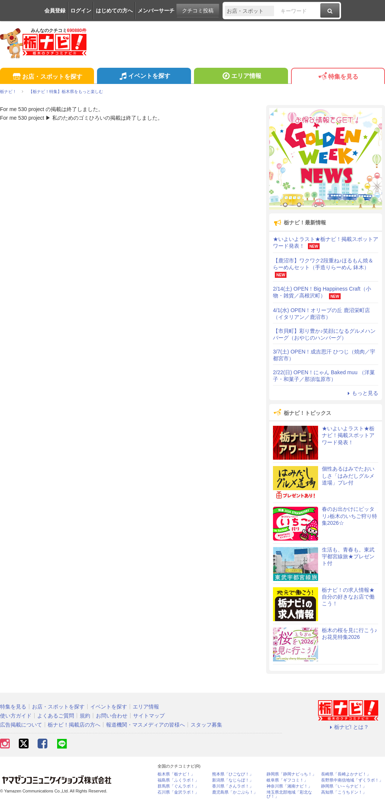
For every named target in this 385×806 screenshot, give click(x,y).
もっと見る (361, 393)
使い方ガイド (16, 716)
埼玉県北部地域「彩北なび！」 (289, 794)
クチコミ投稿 (198, 11)
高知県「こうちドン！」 (344, 792)
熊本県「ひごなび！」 (232, 774)
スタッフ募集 (206, 725)
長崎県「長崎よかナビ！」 (346, 774)
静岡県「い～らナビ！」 (344, 786)
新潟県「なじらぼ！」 (232, 780)
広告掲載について (21, 725)
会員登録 (54, 11)
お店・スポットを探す (47, 77)
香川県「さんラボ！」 (232, 786)
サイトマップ (149, 716)
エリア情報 (241, 77)
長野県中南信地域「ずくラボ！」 (352, 780)
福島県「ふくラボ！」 (178, 780)
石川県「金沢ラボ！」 (178, 792)
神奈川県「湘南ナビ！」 (289, 786)
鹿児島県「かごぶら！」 (235, 792)
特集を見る (338, 77)
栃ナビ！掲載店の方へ (74, 725)
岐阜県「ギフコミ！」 (287, 780)
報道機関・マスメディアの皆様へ (145, 725)
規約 (85, 716)
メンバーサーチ (156, 11)
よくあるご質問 (55, 716)
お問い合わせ (111, 716)
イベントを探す (144, 77)
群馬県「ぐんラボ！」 (178, 786)
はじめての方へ (114, 11)
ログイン (80, 11)
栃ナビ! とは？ (348, 727)
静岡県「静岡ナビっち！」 (291, 774)
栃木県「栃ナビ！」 (176, 774)
